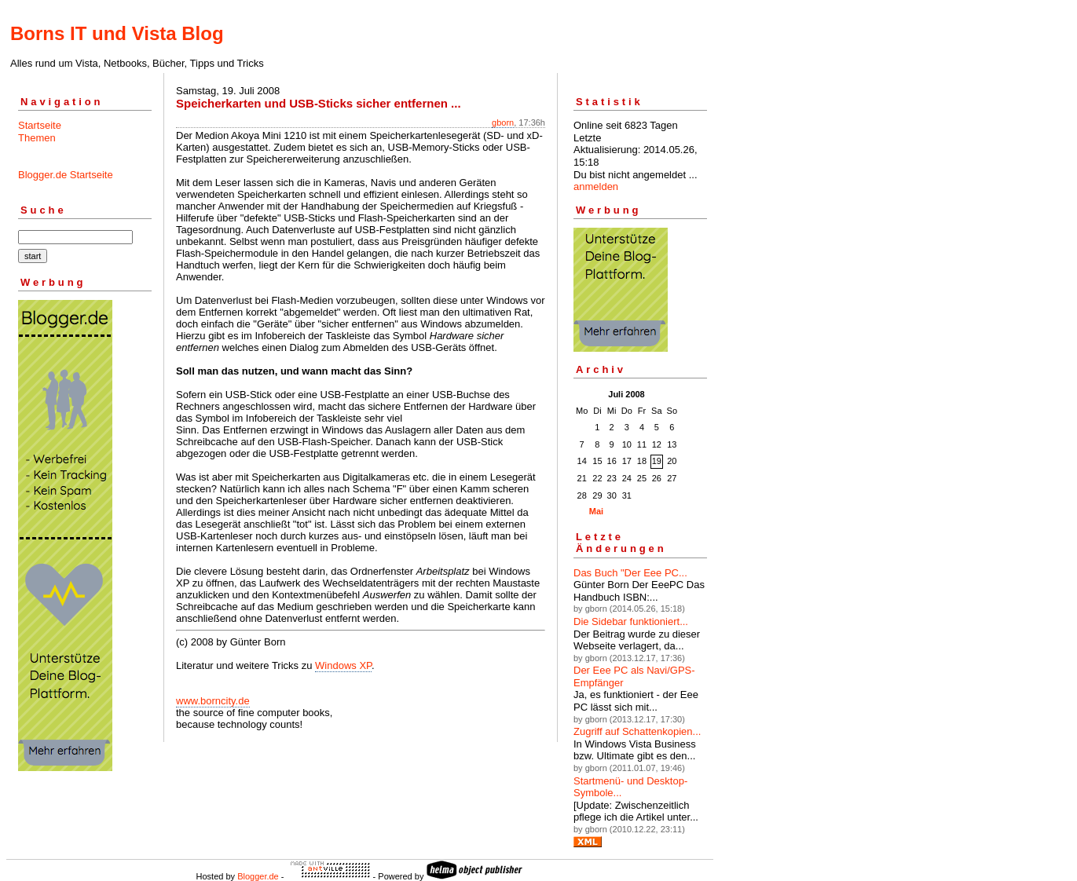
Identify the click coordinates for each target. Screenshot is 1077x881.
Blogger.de (258, 876)
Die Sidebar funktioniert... (630, 621)
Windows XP (343, 665)
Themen (37, 138)
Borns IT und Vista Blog (117, 33)
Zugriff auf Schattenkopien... (637, 731)
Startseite (39, 125)
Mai (596, 511)
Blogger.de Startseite (65, 175)
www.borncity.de (213, 701)
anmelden (595, 186)
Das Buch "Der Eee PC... (630, 573)
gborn (503, 122)
